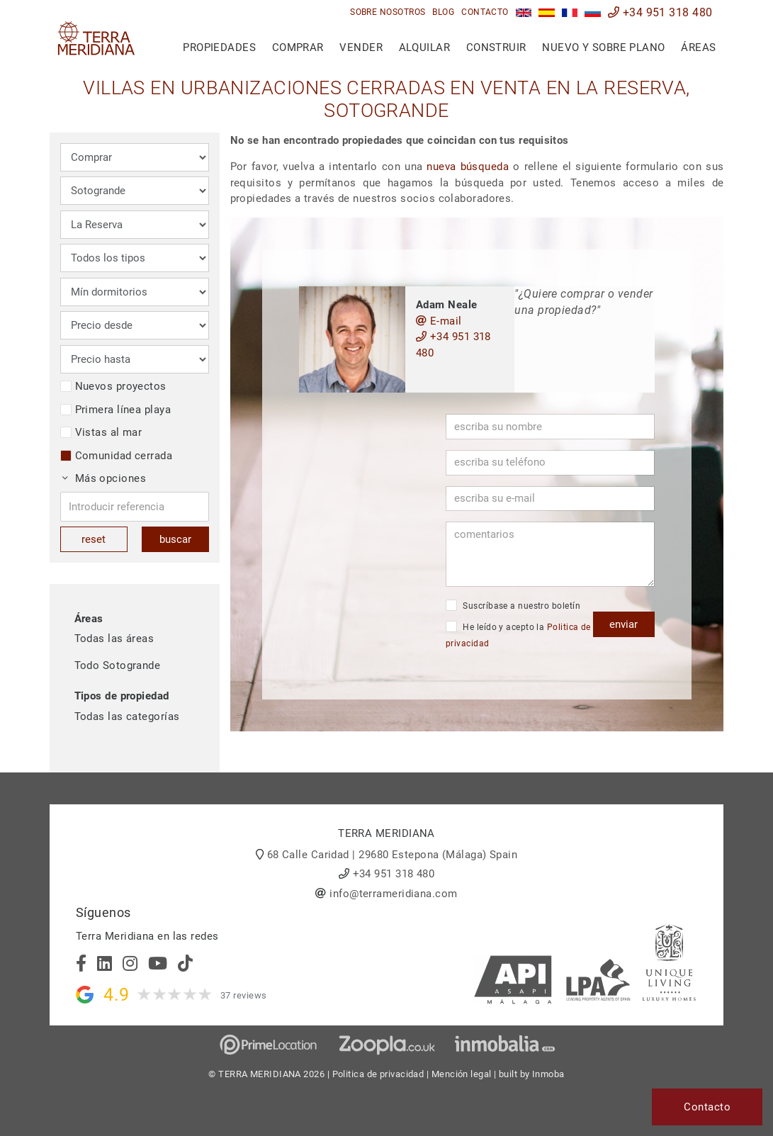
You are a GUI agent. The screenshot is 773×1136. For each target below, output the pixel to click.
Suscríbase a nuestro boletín (513, 605)
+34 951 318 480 (660, 12)
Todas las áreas (114, 638)
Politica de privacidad (378, 1074)
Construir (496, 47)
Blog (443, 12)
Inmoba (548, 1074)
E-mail (439, 321)
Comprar (298, 47)
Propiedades (219, 47)
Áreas (698, 47)
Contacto (485, 12)
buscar (175, 539)
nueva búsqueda (468, 166)
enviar (623, 624)
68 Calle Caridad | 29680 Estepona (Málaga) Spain (392, 854)
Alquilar (425, 47)
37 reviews (243, 995)
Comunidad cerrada (116, 455)
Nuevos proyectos (113, 386)
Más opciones (104, 478)
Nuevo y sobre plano (603, 47)
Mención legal (461, 1074)
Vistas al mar (101, 432)
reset (93, 539)
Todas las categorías (127, 716)
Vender (361, 47)
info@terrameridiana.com (393, 893)
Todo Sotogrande (117, 665)
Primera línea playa (115, 409)
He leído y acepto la (518, 634)
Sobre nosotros (387, 12)
